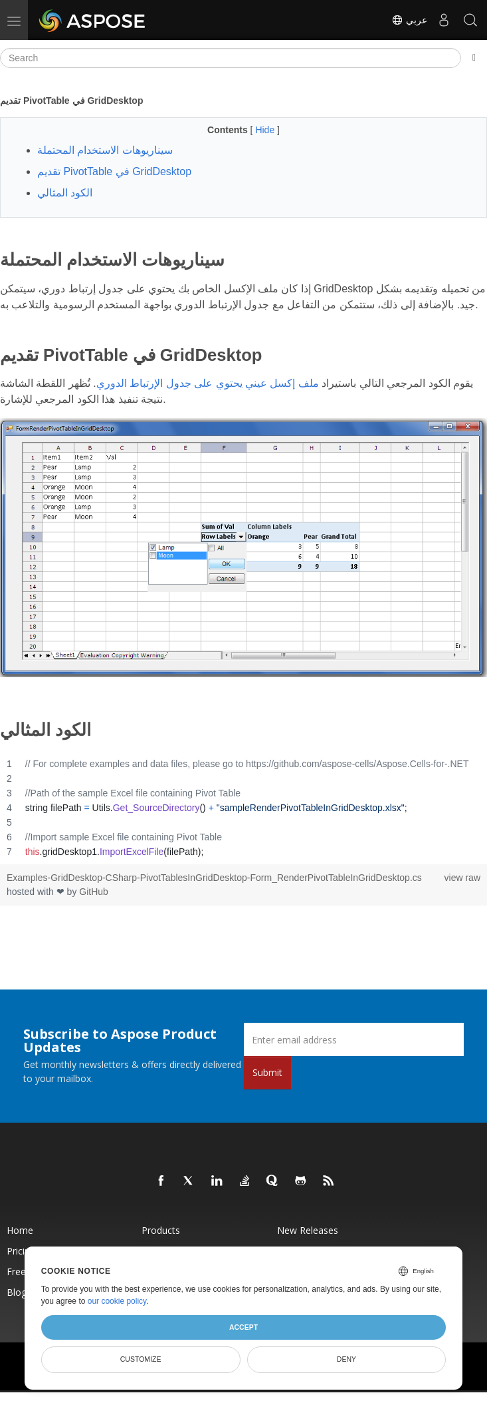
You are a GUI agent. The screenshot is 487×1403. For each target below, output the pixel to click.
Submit (267, 1072)
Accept (243, 1327)
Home (20, 1230)
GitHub (93, 891)
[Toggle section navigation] (474, 58)
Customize (140, 1359)
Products (161, 1230)
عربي (409, 20)
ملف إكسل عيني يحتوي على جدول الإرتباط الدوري (207, 383)
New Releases (307, 1230)
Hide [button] (266, 130)
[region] (243, 807)
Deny (346, 1359)
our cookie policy (117, 1301)
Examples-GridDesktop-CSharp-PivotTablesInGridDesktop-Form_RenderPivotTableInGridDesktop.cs (214, 877)
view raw (462, 877)
